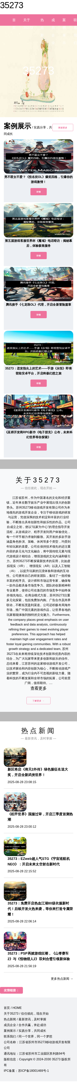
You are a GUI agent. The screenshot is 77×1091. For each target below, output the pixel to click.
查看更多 (38, 688)
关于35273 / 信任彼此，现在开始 (26, 1013)
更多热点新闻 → (62, 978)
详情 (38, 192)
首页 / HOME (13, 1007)
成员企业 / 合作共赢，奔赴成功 (25, 1025)
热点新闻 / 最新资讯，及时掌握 (25, 1019)
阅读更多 (62, 128)
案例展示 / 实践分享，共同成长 (25, 1030)
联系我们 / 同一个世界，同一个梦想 (28, 1036)
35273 (11, 5)
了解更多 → (38, 701)
